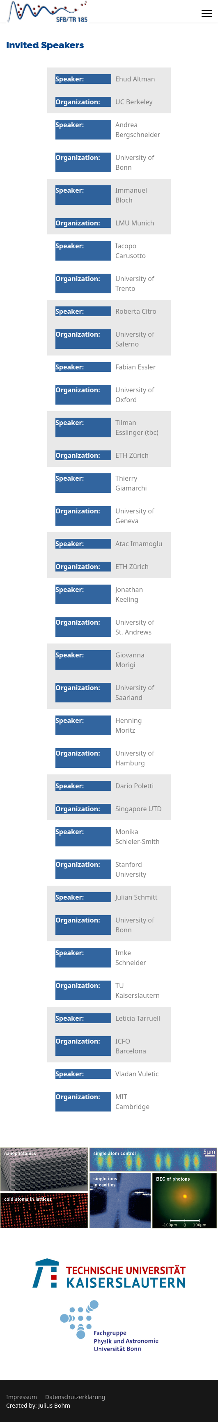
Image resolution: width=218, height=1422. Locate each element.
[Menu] (207, 13)
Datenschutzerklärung (75, 1397)
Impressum (21, 1397)
